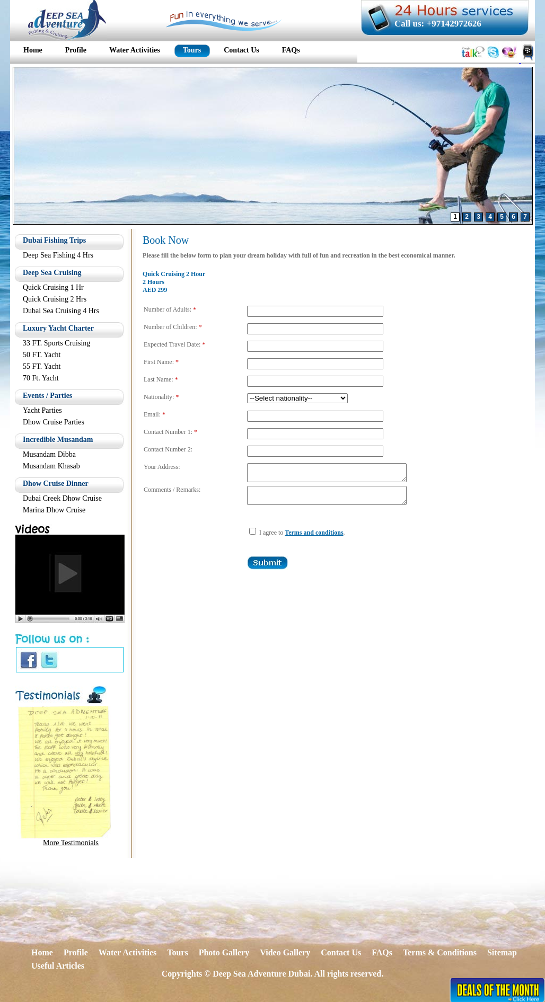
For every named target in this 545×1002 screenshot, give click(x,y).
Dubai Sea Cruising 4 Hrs (61, 311)
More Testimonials (71, 843)
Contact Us (341, 952)
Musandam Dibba (49, 454)
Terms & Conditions (440, 952)
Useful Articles (57, 965)
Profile (76, 952)
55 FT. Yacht (41, 366)
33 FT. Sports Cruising (56, 343)
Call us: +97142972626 (437, 24)
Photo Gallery (224, 952)
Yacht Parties (42, 410)
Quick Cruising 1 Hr (53, 287)
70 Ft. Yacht (41, 378)
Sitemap (502, 952)
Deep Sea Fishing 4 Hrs (58, 255)
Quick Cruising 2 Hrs (54, 299)
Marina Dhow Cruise (54, 510)
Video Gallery (285, 952)
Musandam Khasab (51, 466)
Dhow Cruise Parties (53, 422)
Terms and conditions (314, 539)
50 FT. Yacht (41, 355)
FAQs (382, 952)
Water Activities (127, 952)
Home (42, 952)
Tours (177, 952)
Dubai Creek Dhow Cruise (62, 498)
